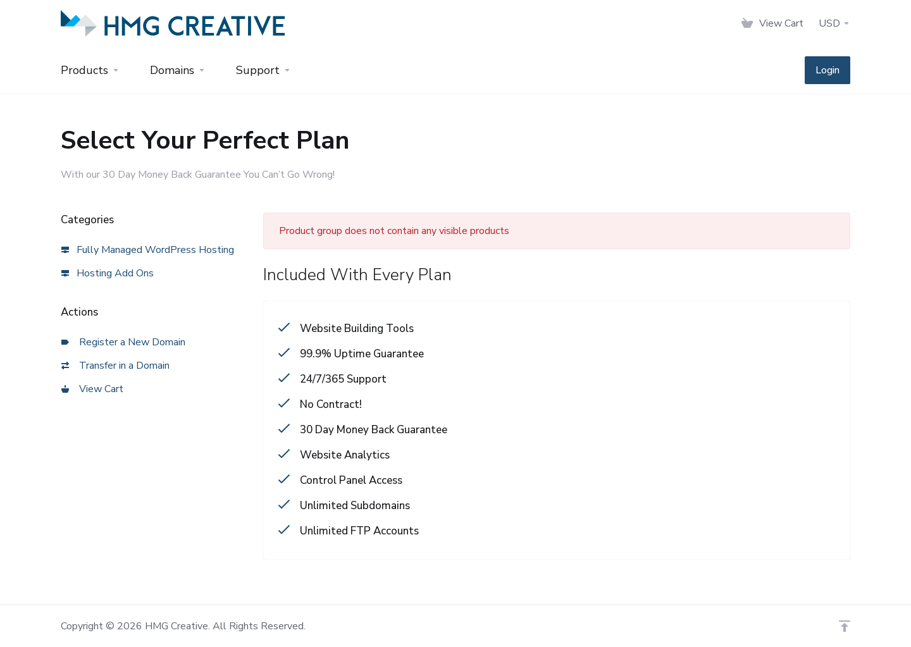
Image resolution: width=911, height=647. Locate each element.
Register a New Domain (123, 342)
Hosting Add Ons (107, 273)
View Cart (92, 389)
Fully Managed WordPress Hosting (147, 250)
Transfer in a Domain (115, 366)
